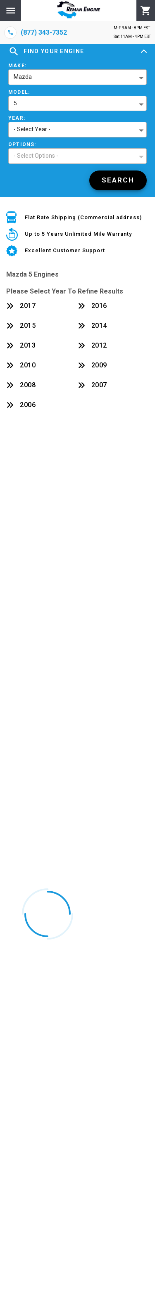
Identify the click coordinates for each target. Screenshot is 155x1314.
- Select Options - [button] (36, 155)
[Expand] (144, 51)
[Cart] (145, 10)
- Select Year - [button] (32, 129)
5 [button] (15, 103)
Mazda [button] (23, 76)
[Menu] (10, 10)
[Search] (118, 180)
